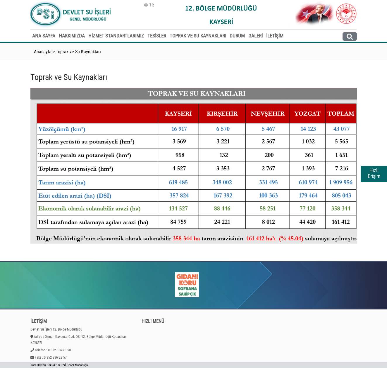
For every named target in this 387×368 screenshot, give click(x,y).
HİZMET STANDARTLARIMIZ (116, 36)
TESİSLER (156, 36)
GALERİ (255, 36)
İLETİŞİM (274, 36)
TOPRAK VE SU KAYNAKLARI (198, 36)
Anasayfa (42, 51)
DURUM (237, 36)
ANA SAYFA (43, 36)
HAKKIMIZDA (72, 36)
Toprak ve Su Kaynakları (78, 51)
